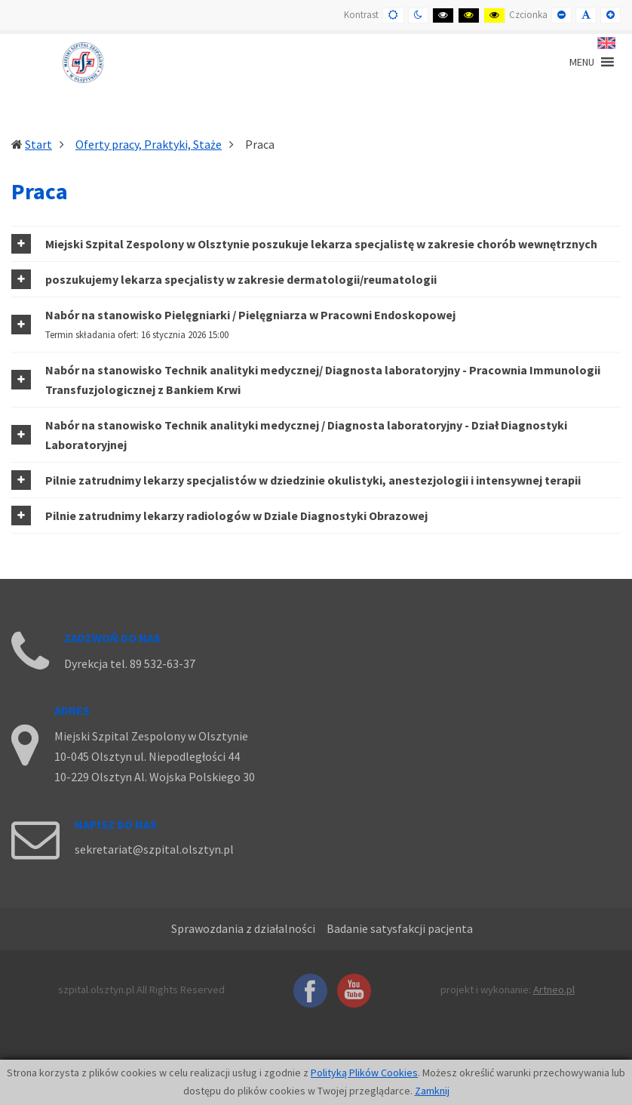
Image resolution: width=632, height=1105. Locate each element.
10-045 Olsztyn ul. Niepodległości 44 (147, 756)
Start (38, 144)
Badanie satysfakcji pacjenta (400, 928)
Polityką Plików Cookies (364, 1072)
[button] (316, 244)
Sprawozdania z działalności (243, 928)
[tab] (316, 244)
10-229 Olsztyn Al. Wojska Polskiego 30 (154, 776)
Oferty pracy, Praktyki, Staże (148, 144)
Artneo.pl (554, 989)
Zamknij (432, 1090)
